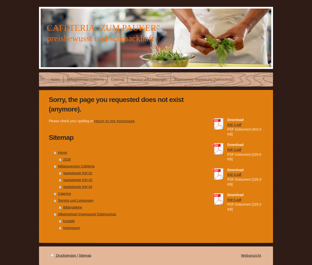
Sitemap (85, 255)
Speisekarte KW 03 (77, 180)
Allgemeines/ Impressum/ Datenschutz (87, 214)
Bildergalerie (72, 207)
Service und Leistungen (76, 200)
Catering (64, 194)
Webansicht (251, 255)
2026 (67, 159)
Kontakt (69, 221)
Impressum (71, 228)
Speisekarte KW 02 (77, 173)
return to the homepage (114, 121)
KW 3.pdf (234, 150)
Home (62, 153)
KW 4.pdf (234, 175)
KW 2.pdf (234, 125)
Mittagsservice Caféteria (76, 166)
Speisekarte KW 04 (77, 187)
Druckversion (64, 255)
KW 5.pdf (234, 200)
